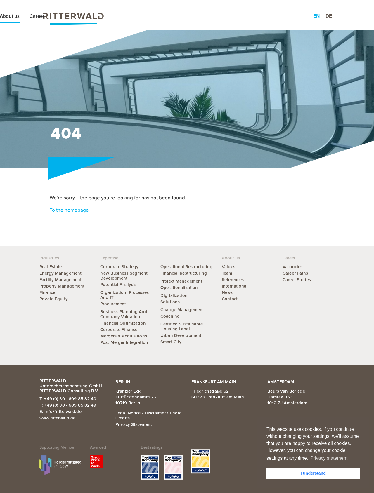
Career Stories (297, 279)
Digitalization (174, 295)
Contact (230, 299)
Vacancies (292, 266)
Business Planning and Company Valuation (123, 314)
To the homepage (69, 210)
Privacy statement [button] (328, 458)
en (316, 16)
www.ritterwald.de (57, 418)
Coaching (170, 316)
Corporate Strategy (119, 266)
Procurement (113, 303)
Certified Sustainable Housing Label (181, 326)
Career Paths (295, 273)
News (208, 16)
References (233, 279)
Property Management (61, 286)
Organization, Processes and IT (124, 295)
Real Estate (50, 266)
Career (261, 16)
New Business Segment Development (124, 276)
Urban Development (180, 335)
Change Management (182, 309)
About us (234, 16)
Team (227, 273)
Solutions (170, 301)
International (235, 286)
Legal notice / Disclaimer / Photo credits (148, 415)
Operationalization (179, 287)
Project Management (181, 281)
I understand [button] (313, 473)
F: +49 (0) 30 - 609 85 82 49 (67, 405)
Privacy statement (133, 424)
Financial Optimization (123, 323)
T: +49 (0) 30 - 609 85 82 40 (67, 398)
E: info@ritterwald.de (60, 411)
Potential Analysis (118, 284)
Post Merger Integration (124, 342)
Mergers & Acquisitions (123, 336)
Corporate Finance (118, 329)
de (328, 16)
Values (228, 266)
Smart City (170, 341)
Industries (181, 16)
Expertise (151, 16)
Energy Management (60, 273)
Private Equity (53, 299)
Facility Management (60, 279)
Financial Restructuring (183, 273)
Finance (47, 292)
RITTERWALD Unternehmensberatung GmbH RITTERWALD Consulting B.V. (70, 385)
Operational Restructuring (186, 266)
